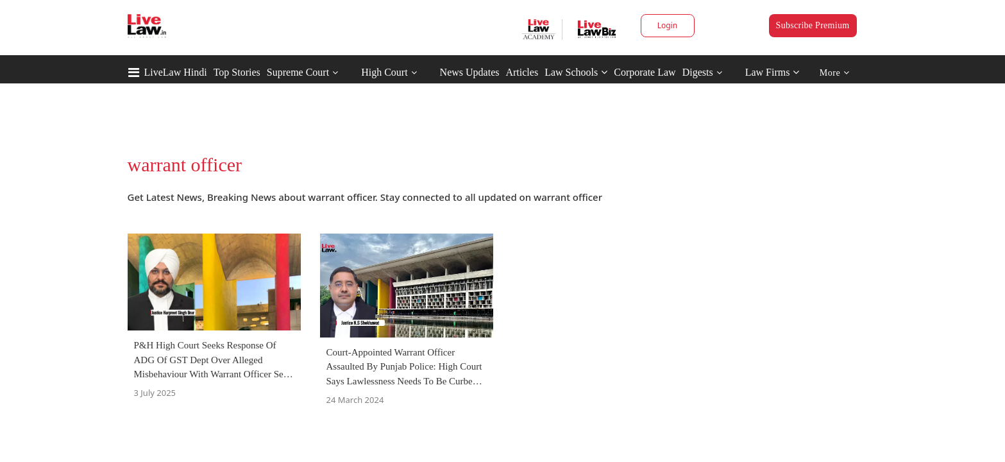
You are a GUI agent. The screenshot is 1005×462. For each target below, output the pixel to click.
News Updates (470, 72)
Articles (521, 72)
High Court (384, 72)
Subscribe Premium (813, 25)
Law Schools (576, 72)
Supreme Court (298, 72)
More (835, 73)
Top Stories (237, 72)
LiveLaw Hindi (175, 72)
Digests (697, 72)
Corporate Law (644, 72)
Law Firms (772, 72)
